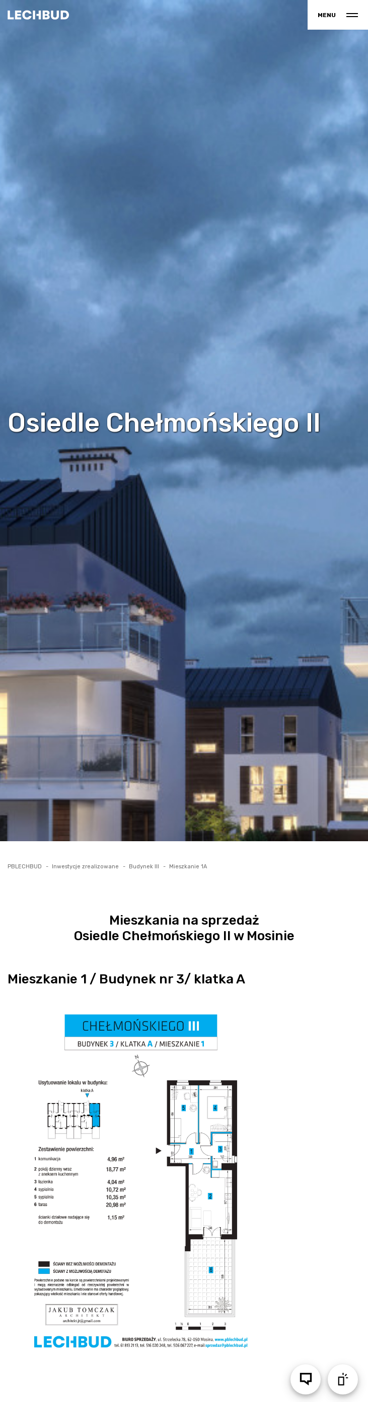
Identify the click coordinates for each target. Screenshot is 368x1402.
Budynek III (144, 866)
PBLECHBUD (25, 866)
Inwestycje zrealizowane (85, 866)
